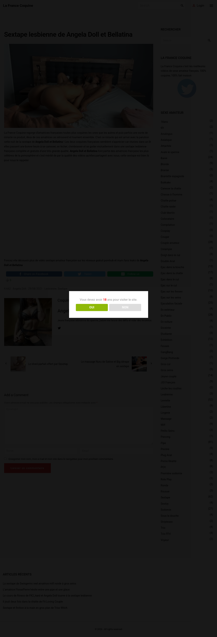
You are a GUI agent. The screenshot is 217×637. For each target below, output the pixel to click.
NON (125, 307)
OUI (91, 307)
